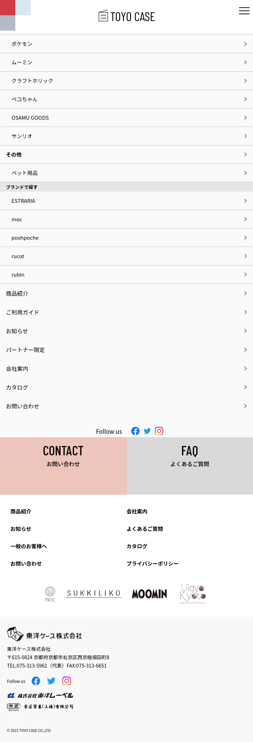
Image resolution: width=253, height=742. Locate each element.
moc (16, 219)
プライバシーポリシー (153, 563)
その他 (14, 154)
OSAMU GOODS (30, 117)
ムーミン (21, 62)
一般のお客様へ (28, 546)
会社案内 (137, 511)
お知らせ (20, 528)
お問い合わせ (26, 563)
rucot (17, 256)
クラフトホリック (32, 80)
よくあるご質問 (145, 528)
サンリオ (21, 135)
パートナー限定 (25, 349)
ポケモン (21, 43)
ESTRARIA (23, 200)
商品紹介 (20, 511)
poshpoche (25, 237)
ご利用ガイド (22, 312)
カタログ (137, 546)
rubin (17, 274)
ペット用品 (24, 172)
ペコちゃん (24, 99)
